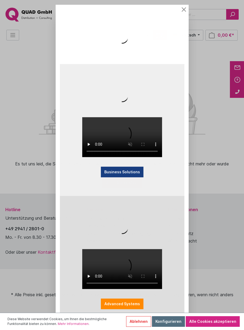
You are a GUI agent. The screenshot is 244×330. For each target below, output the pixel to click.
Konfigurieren (168, 321)
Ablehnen (139, 321)
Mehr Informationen (73, 324)
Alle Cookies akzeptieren (212, 321)
